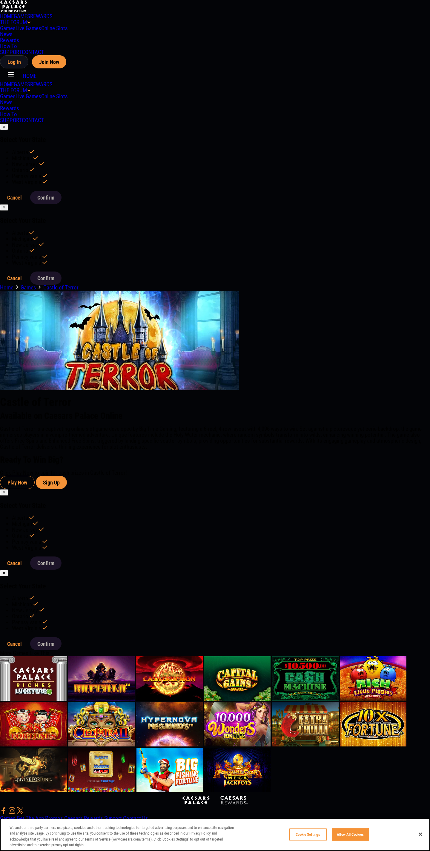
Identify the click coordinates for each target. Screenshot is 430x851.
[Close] (420, 834)
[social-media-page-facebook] (4, 812)
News (6, 34)
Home (7, 287)
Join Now (49, 62)
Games (8, 28)
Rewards (9, 40)
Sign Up (51, 482)
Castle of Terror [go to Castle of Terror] (61, 287)
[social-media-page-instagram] (12, 812)
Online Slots (54, 28)
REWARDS (41, 16)
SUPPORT (11, 52)
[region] (215, 835)
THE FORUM (13, 22)
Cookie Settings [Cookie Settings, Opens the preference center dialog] (308, 834)
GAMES (22, 16)
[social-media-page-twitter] (20, 812)
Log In (14, 62)
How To (8, 46)
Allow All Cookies (350, 834)
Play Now (17, 482)
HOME (7, 16)
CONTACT (33, 52)
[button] (11, 76)
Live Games (28, 28)
